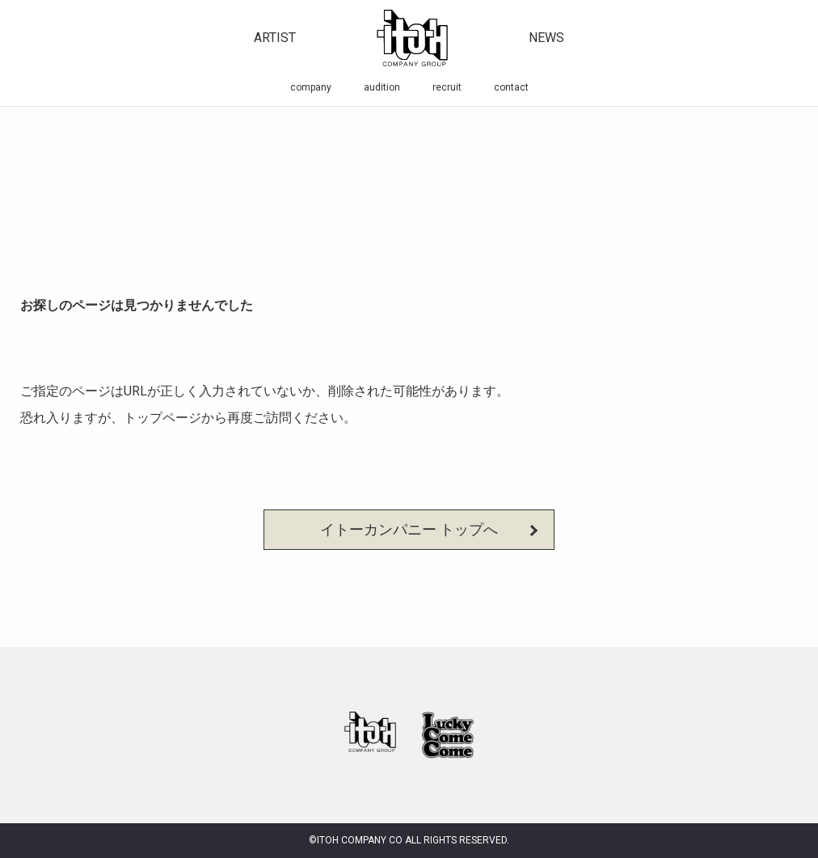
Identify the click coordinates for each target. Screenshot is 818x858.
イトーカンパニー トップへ (409, 529)
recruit (447, 87)
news (546, 37)
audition (382, 87)
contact (511, 87)
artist (275, 37)
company (310, 87)
